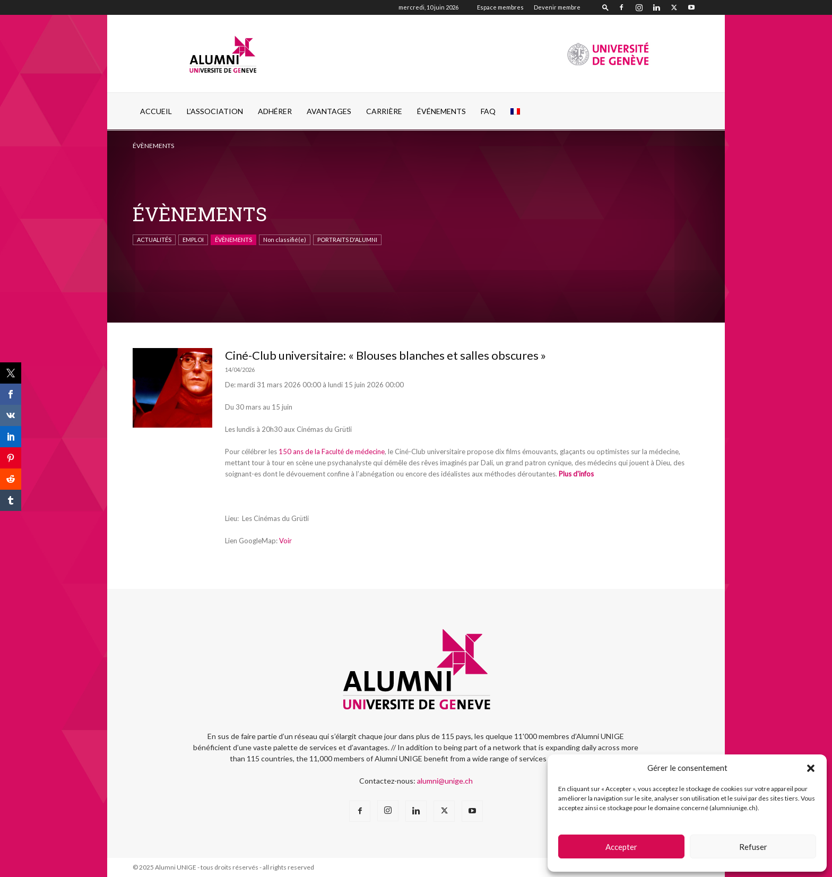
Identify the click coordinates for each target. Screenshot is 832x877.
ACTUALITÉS (154, 239)
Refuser (753, 847)
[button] (810, 768)
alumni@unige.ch (445, 780)
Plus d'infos (576, 474)
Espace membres (500, 7)
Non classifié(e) (284, 239)
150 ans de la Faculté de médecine (332, 451)
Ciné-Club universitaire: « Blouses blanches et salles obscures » (385, 355)
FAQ (488, 111)
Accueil (156, 111)
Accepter (621, 847)
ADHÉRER (275, 111)
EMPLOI (193, 239)
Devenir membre (557, 7)
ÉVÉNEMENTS (441, 111)
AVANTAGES (329, 111)
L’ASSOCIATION (215, 111)
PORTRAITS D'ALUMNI (347, 239)
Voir (285, 540)
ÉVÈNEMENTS (233, 239)
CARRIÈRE (384, 111)
